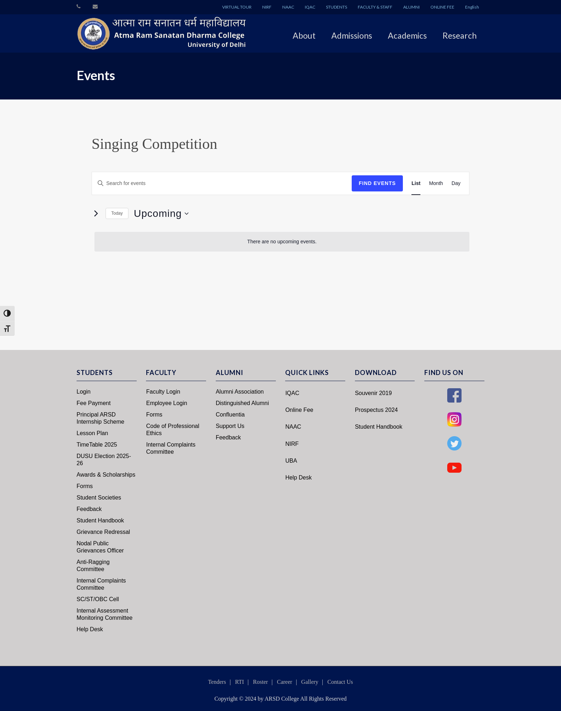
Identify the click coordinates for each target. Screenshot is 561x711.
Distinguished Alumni (242, 403)
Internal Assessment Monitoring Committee (105, 614)
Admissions (351, 35)
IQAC (310, 7)
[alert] (281, 242)
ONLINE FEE (442, 7)
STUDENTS (336, 7)
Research (460, 35)
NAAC (288, 7)
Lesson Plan (92, 433)
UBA (291, 461)
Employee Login (166, 403)
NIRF (267, 7)
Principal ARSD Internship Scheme (100, 418)
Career (284, 682)
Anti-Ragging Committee (93, 565)
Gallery (309, 682)
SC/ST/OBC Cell (98, 599)
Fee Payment (94, 403)
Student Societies (99, 498)
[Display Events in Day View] (456, 183)
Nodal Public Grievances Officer (100, 547)
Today (117, 213)
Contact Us (340, 682)
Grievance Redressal (103, 532)
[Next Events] (96, 213)
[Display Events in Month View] (436, 183)
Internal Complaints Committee (101, 584)
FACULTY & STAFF (375, 7)
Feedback (89, 509)
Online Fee (299, 410)
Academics (407, 35)
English (472, 7)
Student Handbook (100, 520)
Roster (260, 682)
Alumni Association (240, 392)
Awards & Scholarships (106, 475)
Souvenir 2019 (373, 393)
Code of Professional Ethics (172, 429)
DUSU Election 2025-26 (104, 459)
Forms (85, 486)
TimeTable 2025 (97, 445)
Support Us (230, 426)
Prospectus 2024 (376, 410)
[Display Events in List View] (415, 183)
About (304, 35)
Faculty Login (163, 392)
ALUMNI (411, 7)
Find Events (377, 183)
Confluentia (230, 414)
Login (84, 392)
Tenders (217, 682)
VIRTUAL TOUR (237, 7)
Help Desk (90, 629)
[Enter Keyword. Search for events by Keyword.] (222, 183)
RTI (239, 682)
